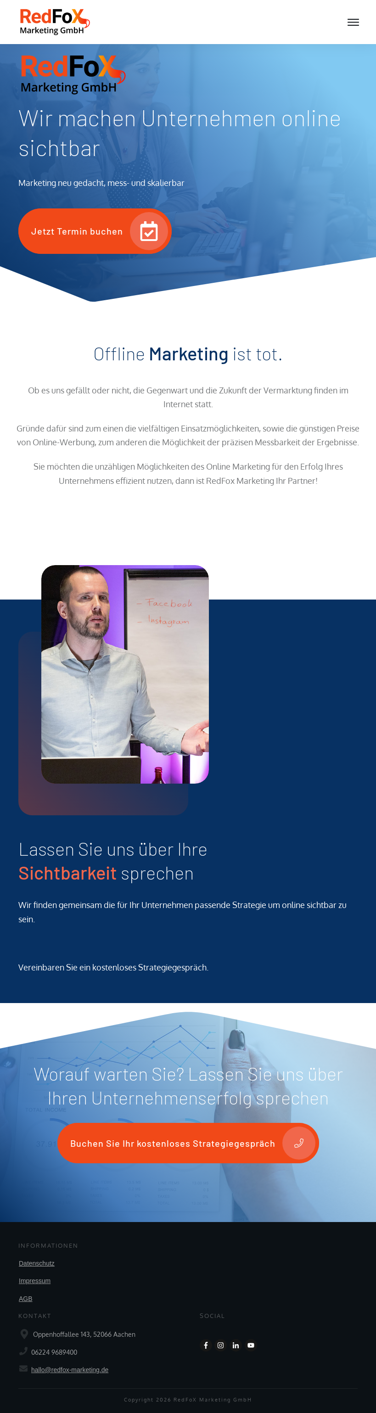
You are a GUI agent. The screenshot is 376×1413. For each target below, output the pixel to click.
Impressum (35, 1280)
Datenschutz (37, 1263)
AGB (26, 1298)
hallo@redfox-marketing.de (69, 1370)
